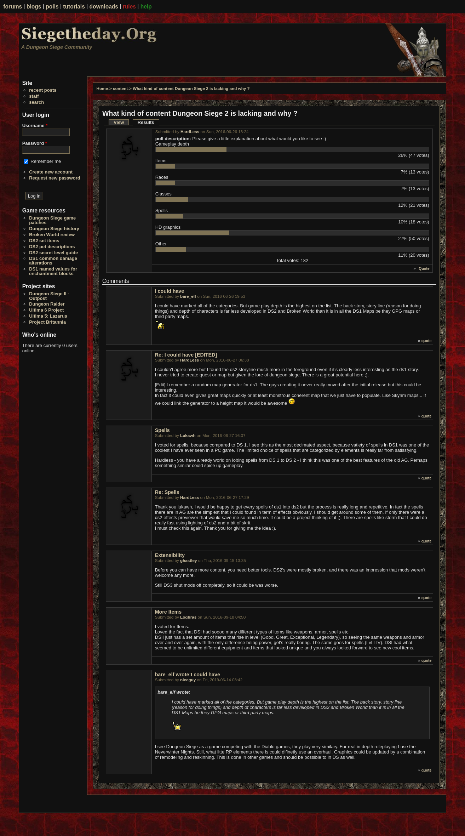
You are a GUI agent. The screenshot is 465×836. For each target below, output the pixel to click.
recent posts (42, 90)
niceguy (188, 679)
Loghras (188, 617)
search (36, 102)
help (146, 7)
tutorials (74, 7)
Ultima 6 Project (46, 310)
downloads (104, 7)
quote (426, 341)
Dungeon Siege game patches (52, 220)
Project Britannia (47, 322)
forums (12, 7)
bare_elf (188, 296)
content (120, 88)
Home (102, 88)
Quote (424, 268)
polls (52, 7)
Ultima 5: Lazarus (48, 316)
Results (148, 122)
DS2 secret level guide (53, 252)
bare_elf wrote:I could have (187, 674)
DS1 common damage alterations (53, 261)
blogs (34, 7)
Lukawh (188, 435)
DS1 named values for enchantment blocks (53, 271)
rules (129, 7)
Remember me (45, 161)
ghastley (188, 560)
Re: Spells (167, 492)
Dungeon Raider (46, 304)
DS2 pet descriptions (52, 246)
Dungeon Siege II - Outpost (49, 296)
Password (34, 143)
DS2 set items (44, 240)
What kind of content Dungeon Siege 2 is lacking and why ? (191, 88)
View (119, 122)
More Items (168, 612)
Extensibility (170, 555)
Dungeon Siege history (54, 228)
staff (34, 96)
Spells (162, 430)
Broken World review (52, 234)
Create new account (51, 172)
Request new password (54, 178)
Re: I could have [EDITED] (186, 355)
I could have (169, 291)
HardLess (189, 131)
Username (35, 125)
